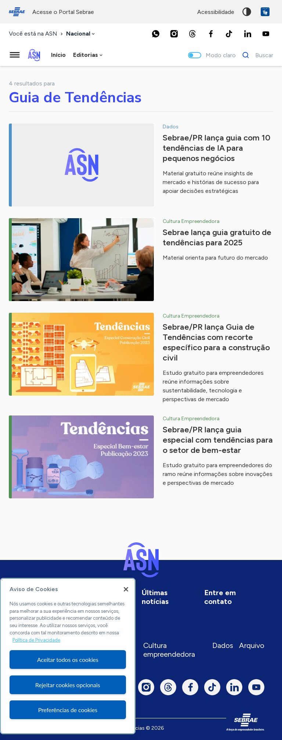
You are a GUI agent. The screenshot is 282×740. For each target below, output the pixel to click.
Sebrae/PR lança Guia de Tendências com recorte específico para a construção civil (216, 342)
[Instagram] (174, 33)
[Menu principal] (15, 55)
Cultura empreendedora (169, 650)
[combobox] (81, 33)
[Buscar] (255, 55)
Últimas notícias (155, 597)
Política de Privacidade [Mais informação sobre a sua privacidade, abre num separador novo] (36, 640)
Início (58, 54)
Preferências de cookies (67, 709)
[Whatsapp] (155, 33)
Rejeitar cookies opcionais (67, 684)
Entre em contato (220, 597)
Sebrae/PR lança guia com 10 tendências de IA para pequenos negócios (216, 148)
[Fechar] (126, 589)
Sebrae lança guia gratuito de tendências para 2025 (217, 237)
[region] (67, 656)
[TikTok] (229, 33)
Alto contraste (247, 12)
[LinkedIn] (247, 33)
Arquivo (251, 645)
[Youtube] (265, 33)
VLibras (265, 12)
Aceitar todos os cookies (67, 659)
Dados (222, 645)
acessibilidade (215, 11)
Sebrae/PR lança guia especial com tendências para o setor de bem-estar (218, 440)
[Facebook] (210, 33)
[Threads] (192, 33)
